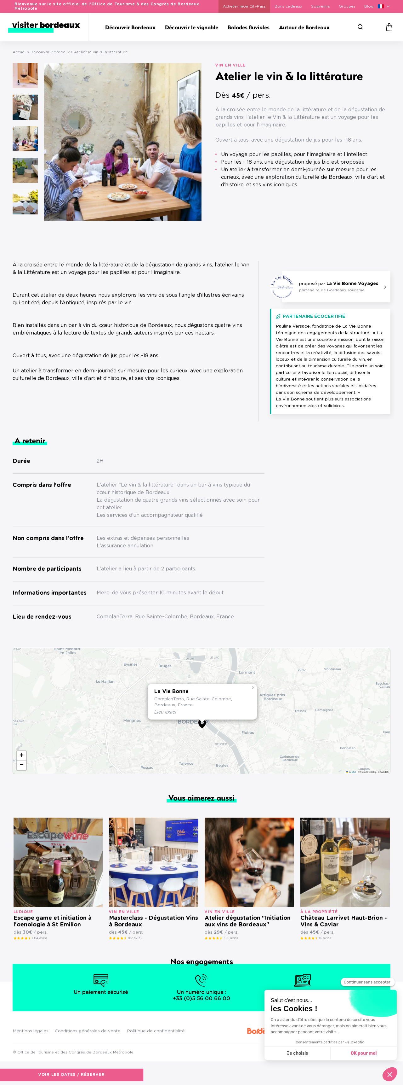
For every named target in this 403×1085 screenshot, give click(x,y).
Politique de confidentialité (156, 1031)
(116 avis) (231, 938)
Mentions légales (30, 1031)
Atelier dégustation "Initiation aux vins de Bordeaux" (248, 921)
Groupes (347, 6)
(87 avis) (135, 938)
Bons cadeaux (288, 6)
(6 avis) (325, 938)
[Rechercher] (360, 27)
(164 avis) (39, 938)
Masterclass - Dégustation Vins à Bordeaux (153, 921)
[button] (202, 723)
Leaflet (351, 772)
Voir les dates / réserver (287, 202)
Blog (368, 6)
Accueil (19, 52)
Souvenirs (320, 6)
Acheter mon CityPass (244, 6)
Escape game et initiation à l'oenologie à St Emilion (53, 921)
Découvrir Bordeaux (50, 52)
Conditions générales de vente (88, 1031)
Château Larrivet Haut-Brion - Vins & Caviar (343, 921)
